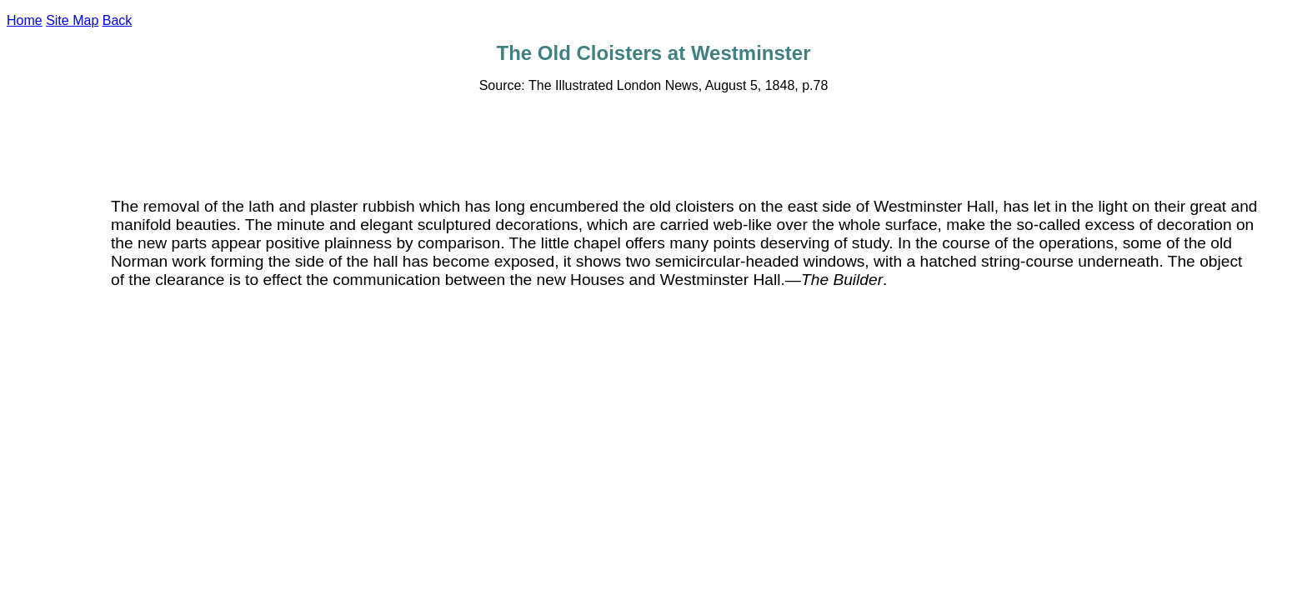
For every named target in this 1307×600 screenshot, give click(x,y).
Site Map (72, 20)
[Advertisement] (653, 144)
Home (25, 20)
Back (118, 20)
